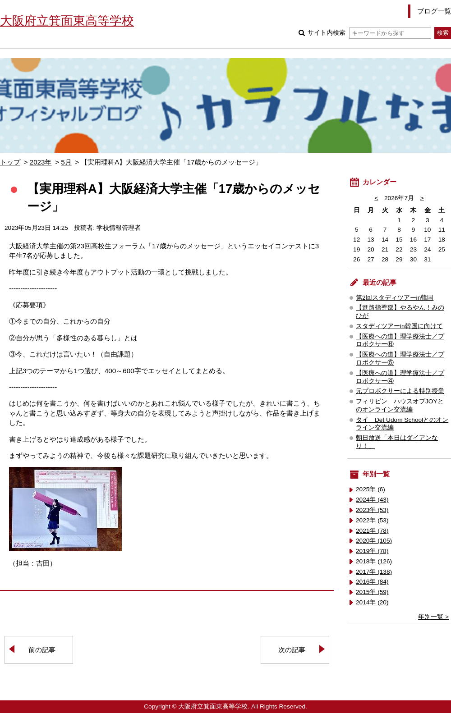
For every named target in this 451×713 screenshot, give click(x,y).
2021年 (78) (372, 530)
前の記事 (41, 650)
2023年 (41, 162)
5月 (66, 162)
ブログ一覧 (434, 11)
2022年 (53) (372, 520)
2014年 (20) (372, 602)
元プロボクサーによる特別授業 (400, 391)
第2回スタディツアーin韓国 (394, 297)
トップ (10, 162)
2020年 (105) (374, 540)
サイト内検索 (369, 32)
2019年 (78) (372, 551)
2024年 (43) (372, 499)
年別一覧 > (433, 616)
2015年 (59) (372, 592)
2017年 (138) (374, 571)
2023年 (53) (372, 510)
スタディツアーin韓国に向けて (399, 326)
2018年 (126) (374, 561)
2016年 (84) (372, 581)
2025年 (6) (370, 489)
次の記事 (291, 650)
